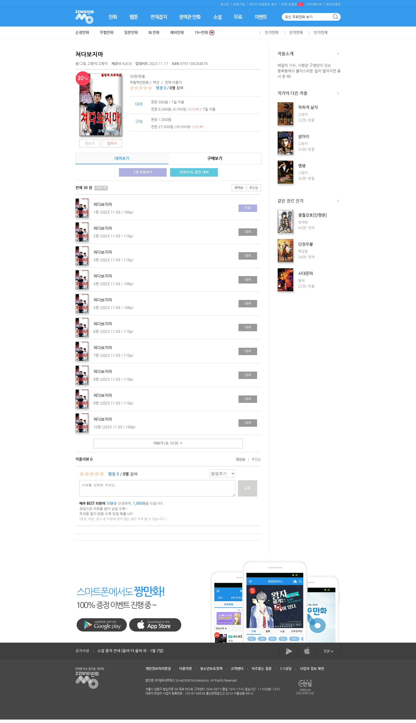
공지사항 (82, 650)
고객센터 (237, 668)
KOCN (122, 64)
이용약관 (185, 668)
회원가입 (239, 4)
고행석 (92, 64)
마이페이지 (314, 4)
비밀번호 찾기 (268, 4)
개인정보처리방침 (158, 668)
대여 (248, 232)
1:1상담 (286, 668)
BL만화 (154, 32)
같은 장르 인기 (308, 201)
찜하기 (112, 143)
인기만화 (272, 32)
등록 (247, 488)
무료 (248, 208)
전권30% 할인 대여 (194, 172)
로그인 (224, 4)
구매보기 (214, 158)
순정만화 (82, 32)
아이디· (254, 4)
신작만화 (296, 32)
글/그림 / (91, 64)
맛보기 (89, 143)
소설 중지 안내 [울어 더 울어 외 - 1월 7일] (130, 650)
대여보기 (121, 158)
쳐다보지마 (89, 54)
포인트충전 (333, 4)
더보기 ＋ (168, 443)
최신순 (250, 187)
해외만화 (177, 32)
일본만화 (131, 32)
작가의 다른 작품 (308, 93)
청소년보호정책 (211, 668)
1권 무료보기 (142, 172)
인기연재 (320, 32)
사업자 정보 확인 (312, 668)
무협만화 (107, 32)
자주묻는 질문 (262, 668)
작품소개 (308, 54)
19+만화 (204, 32)
